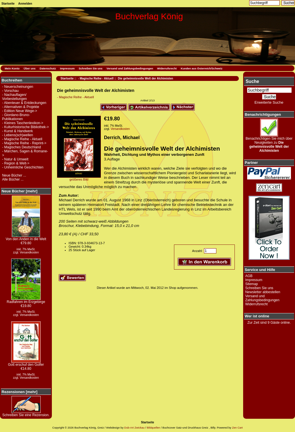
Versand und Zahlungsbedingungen (130, 68)
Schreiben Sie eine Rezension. (26, 413)
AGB (248, 276)
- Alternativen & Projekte (20, 107)
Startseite (8, 3)
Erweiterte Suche (268, 102)
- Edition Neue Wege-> (19, 111)
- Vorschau (10, 91)
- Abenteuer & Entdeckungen (24, 103)
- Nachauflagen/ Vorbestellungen (14, 97)
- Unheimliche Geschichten (22, 167)
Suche (252, 81)
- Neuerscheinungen (17, 87)
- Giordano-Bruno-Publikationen (16, 117)
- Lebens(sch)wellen (17, 135)
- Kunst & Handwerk (17, 131)
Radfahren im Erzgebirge (26, 300)
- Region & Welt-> (15, 163)
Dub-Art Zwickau (134, 427)
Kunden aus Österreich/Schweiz (201, 68)
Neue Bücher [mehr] (19, 191)
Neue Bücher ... (14, 175)
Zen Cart (237, 427)
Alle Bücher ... (13, 179)
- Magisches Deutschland (21, 147)
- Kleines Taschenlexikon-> (22, 123)
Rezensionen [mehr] (19, 392)
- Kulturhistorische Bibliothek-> (25, 127)
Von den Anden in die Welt (26, 237)
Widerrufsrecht (167, 68)
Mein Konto (12, 68)
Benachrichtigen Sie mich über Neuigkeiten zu (269, 143)
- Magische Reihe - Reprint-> (24, 143)
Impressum (67, 68)
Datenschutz (48, 68)
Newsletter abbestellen (262, 292)
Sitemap (251, 284)
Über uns (29, 68)
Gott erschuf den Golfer (26, 363)
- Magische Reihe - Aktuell (96, 78)
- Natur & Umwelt (15, 159)
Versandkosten (29, 252)
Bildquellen (153, 427)
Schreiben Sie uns (90, 68)
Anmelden (25, 3)
